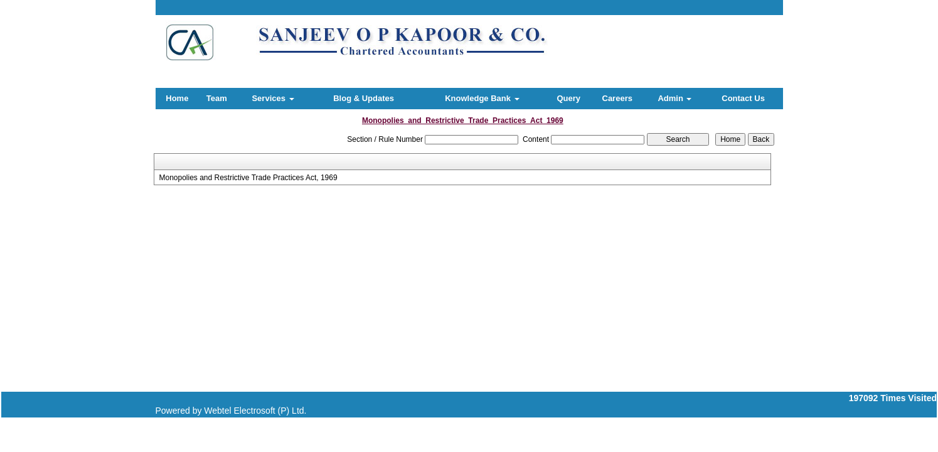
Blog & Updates (363, 98)
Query (568, 98)
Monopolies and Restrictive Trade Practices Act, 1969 (248, 177)
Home (177, 98)
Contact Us (743, 98)
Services (273, 98)
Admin (674, 98)
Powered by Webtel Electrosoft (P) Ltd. (231, 411)
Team (216, 98)
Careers (617, 98)
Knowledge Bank (482, 98)
